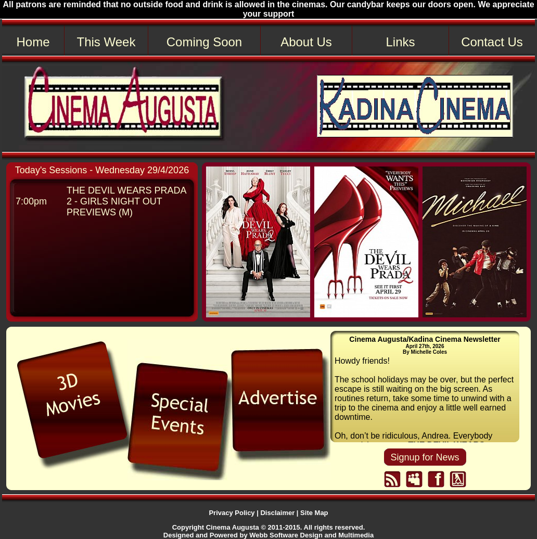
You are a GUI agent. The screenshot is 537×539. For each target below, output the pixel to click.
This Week (106, 42)
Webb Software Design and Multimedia (311, 535)
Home (32, 42)
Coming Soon (204, 42)
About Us (306, 42)
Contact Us (492, 42)
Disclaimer (277, 513)
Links (400, 42)
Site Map (314, 513)
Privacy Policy (231, 513)
